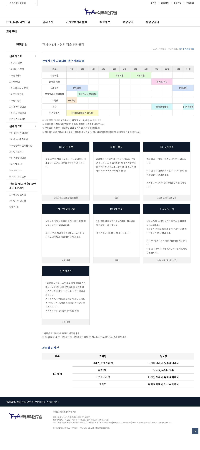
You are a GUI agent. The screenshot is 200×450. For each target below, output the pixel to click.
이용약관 (41, 401)
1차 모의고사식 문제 (18, 87)
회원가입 (177, 3)
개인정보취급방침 (13, 401)
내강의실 (165, 3)
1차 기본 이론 (15, 62)
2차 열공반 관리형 (17, 200)
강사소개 (48, 22)
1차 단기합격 (15, 100)
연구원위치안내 (53, 401)
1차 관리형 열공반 (17, 106)
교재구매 (11, 31)
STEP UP (14, 207)
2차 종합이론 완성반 (18, 133)
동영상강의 (152, 22)
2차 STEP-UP (16, 164)
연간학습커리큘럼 (76, 22)
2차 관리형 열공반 (17, 158)
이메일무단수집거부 (29, 401)
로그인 (153, 3)
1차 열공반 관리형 (17, 194)
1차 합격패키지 (16, 94)
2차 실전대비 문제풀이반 (20, 145)
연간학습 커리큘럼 (17, 119)
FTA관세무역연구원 (18, 22)
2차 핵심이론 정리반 (18, 139)
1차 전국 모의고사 (17, 112)
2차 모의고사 (15, 170)
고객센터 (190, 3)
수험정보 (105, 22)
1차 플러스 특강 (16, 69)
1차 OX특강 (14, 81)
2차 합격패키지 (16, 151)
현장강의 (128, 22)
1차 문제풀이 (15, 75)
